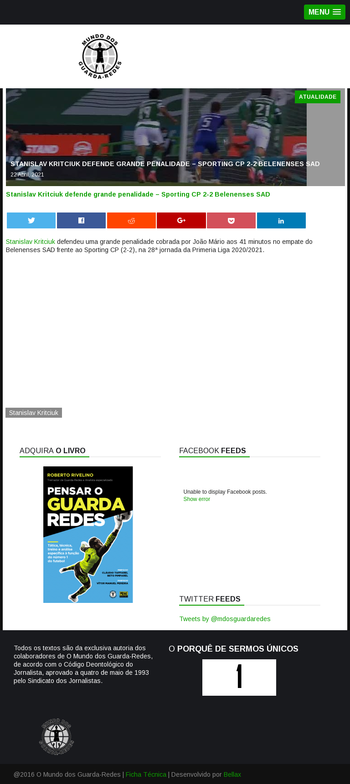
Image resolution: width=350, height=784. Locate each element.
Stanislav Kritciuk (30, 241)
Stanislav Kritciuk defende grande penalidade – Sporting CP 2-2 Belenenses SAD (138, 194)
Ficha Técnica (146, 774)
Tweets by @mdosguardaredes (225, 618)
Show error (197, 499)
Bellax (232, 774)
